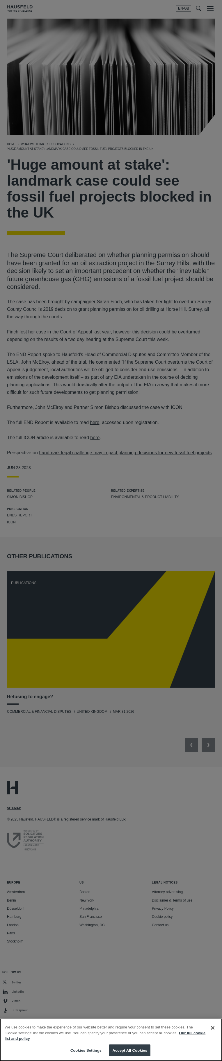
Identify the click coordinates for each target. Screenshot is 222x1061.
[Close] (212, 1033)
